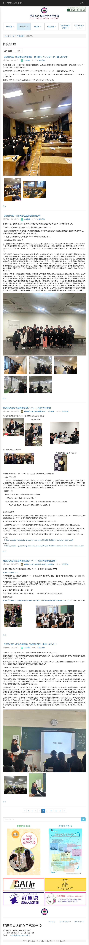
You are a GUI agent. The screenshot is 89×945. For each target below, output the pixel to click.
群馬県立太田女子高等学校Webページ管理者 (37, 411)
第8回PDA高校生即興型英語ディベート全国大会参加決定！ (30, 561)
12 (60, 811)
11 (55, 811)
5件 (19, 51)
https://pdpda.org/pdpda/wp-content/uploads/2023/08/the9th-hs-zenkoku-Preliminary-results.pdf (44, 546)
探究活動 (42, 60)
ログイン (83, 3)
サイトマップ (79, 921)
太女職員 (25, 60)
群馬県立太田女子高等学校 (17, 3)
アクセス (51, 921)
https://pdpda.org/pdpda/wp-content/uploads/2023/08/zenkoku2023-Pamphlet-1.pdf (36, 600)
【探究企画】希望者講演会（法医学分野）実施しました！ (30, 644)
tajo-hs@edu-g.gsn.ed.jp (20, 935)
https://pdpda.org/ (10, 572)
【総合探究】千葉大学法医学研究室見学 (21, 216)
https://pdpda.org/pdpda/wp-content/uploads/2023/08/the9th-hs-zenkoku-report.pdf (38, 540)
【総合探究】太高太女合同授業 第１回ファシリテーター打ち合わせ (35, 57)
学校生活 (20, 36)
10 (51, 811)
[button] (23, 26)
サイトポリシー (65, 921)
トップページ (9, 36)
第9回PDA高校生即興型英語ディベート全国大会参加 (27, 408)
